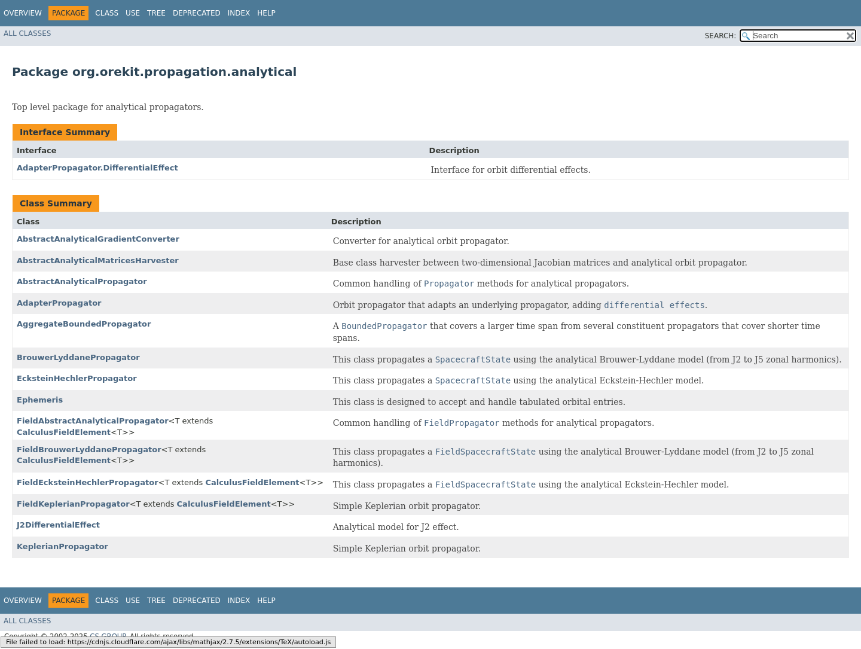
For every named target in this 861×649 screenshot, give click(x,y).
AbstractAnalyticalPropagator (82, 281)
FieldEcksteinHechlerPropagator (87, 482)
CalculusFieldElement (64, 432)
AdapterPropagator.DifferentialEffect (97, 167)
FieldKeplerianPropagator (73, 503)
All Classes (27, 33)
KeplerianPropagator (62, 546)
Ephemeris (40, 399)
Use (133, 13)
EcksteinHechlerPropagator (77, 378)
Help (266, 13)
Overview (23, 13)
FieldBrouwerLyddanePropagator (89, 449)
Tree (156, 13)
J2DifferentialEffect (58, 524)
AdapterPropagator (59, 302)
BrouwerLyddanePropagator (78, 357)
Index (239, 13)
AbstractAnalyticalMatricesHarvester (98, 260)
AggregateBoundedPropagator (84, 323)
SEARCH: (721, 36)
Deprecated (197, 13)
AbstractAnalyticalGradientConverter (98, 238)
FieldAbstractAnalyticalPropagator (93, 420)
